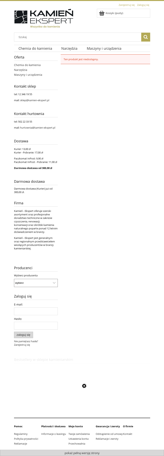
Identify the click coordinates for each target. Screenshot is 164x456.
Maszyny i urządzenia (28, 75)
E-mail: (18, 304)
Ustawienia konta (78, 438)
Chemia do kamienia (27, 65)
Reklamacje (20, 443)
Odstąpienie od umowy (109, 434)
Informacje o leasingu (53, 434)
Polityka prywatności (26, 438)
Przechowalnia (76, 443)
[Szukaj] (145, 37)
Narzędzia (20, 70)
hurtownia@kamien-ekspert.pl (37, 127)
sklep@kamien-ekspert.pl (34, 100)
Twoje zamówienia (79, 434)
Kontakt (127, 434)
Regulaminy (21, 434)
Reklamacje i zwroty (107, 438)
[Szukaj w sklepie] (78, 37)
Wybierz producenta (26, 275)
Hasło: (18, 319)
